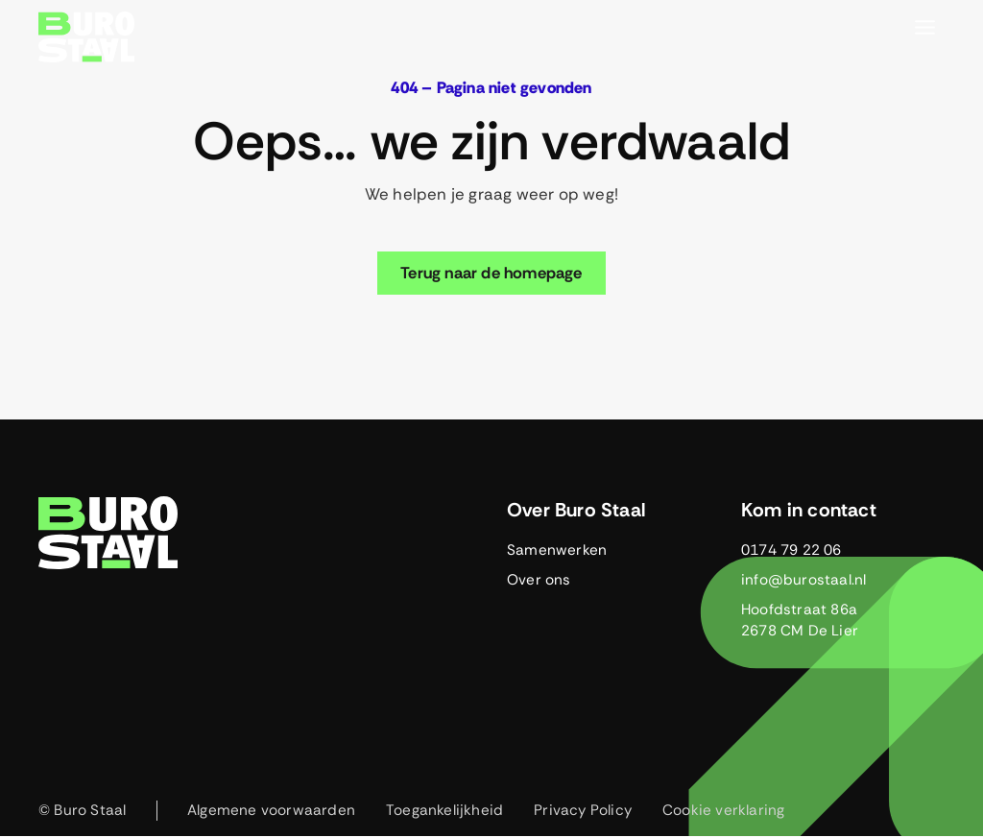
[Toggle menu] (925, 27)
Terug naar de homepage (491, 272)
